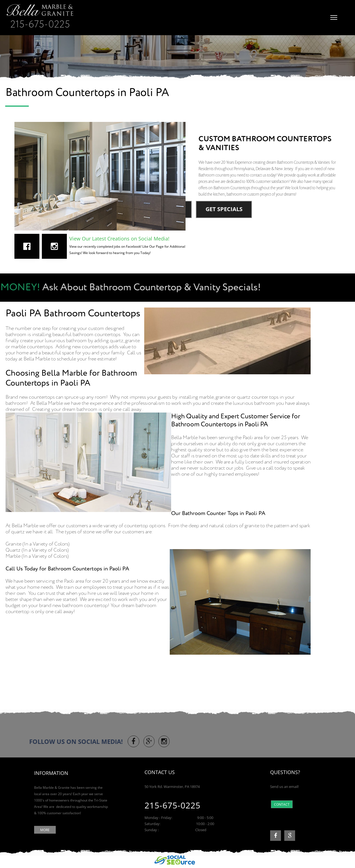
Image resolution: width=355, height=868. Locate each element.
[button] (334, 18)
